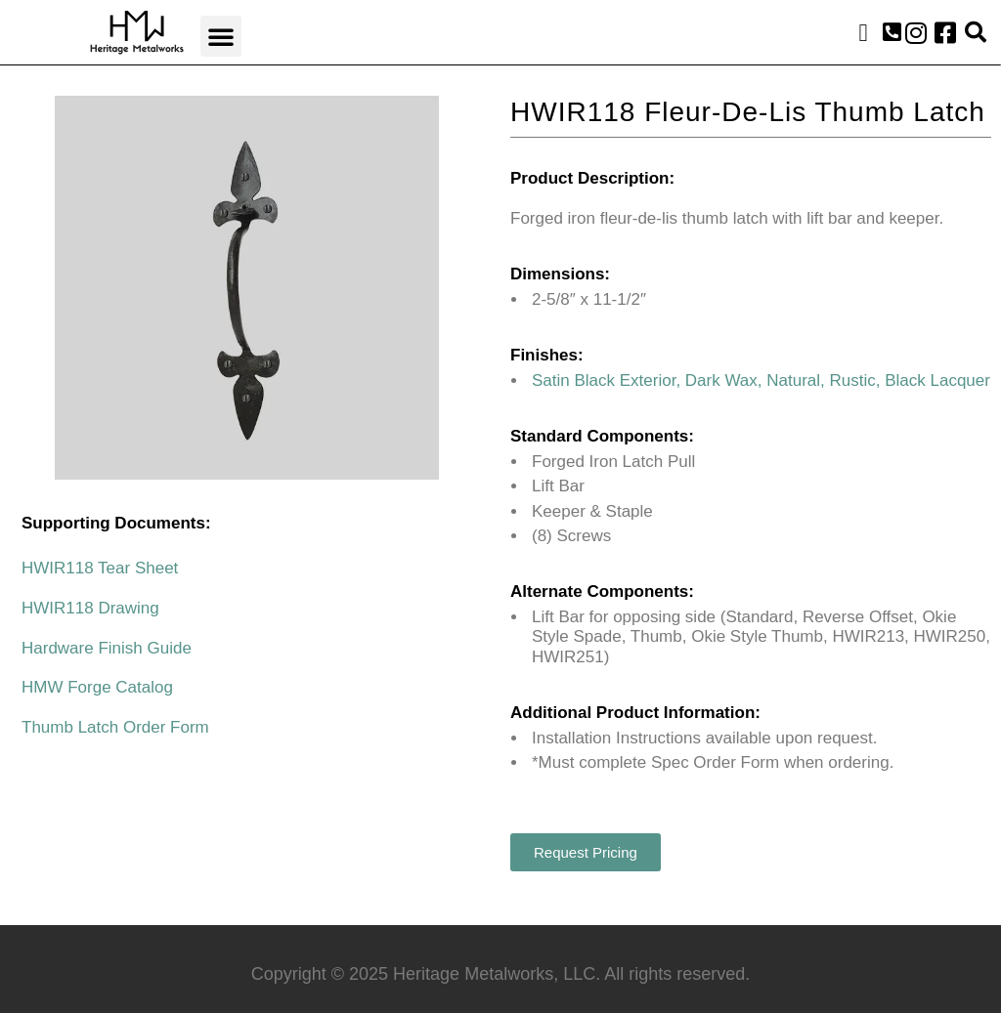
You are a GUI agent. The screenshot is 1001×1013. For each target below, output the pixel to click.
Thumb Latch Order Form (115, 727)
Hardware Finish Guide (107, 648)
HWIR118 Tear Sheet (100, 568)
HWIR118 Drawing (90, 608)
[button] (220, 36)
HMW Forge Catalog (97, 687)
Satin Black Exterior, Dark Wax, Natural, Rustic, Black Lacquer (761, 380)
